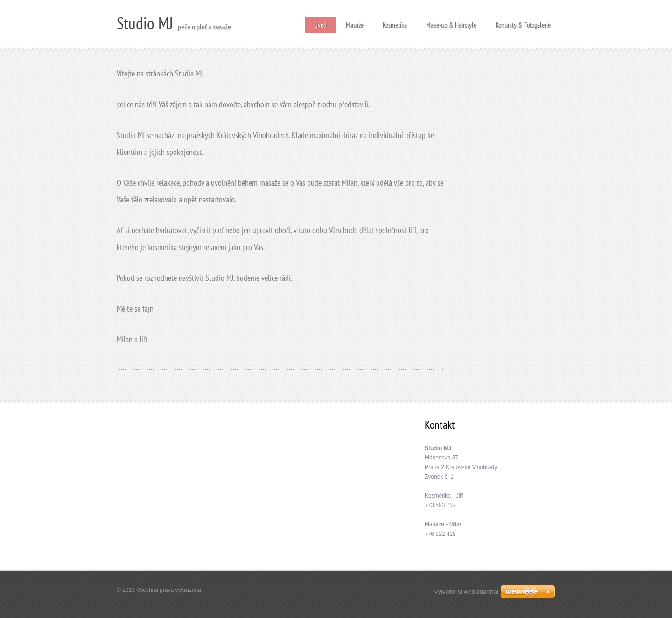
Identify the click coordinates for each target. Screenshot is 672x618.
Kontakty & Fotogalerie (523, 22)
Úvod (320, 25)
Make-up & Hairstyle (451, 22)
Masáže (355, 22)
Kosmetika (395, 22)
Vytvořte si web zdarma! (466, 591)
